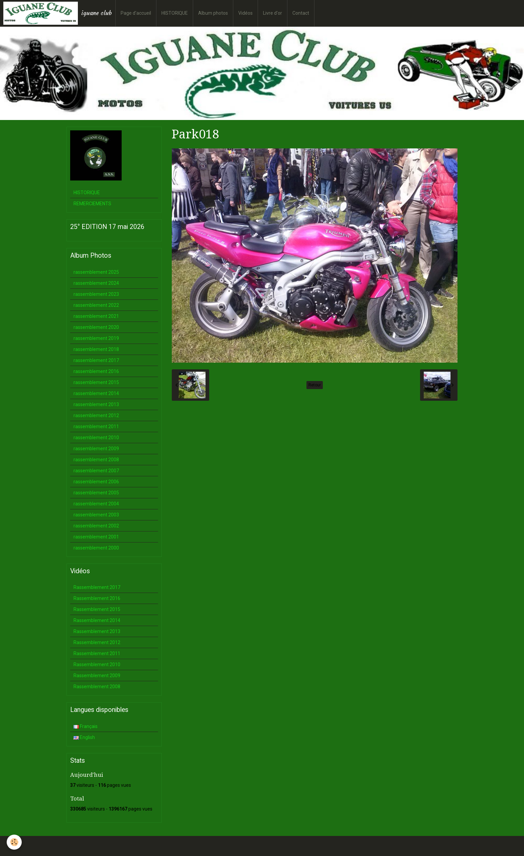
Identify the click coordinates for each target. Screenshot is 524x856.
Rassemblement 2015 (97, 609)
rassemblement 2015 (96, 382)
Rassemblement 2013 (97, 631)
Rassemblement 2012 (97, 642)
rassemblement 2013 (96, 404)
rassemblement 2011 (96, 426)
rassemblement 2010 (96, 437)
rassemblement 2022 (96, 305)
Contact (300, 13)
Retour (314, 385)
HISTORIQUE (174, 13)
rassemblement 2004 (96, 503)
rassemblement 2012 (96, 415)
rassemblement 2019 (96, 338)
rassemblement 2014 (96, 393)
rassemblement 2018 (96, 349)
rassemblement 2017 (96, 360)
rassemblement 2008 (96, 459)
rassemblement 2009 (96, 448)
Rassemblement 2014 (97, 620)
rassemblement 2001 (96, 536)
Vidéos (245, 13)
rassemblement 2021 (96, 316)
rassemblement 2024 (96, 283)
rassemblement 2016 (96, 371)
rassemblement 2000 (96, 548)
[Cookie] (14, 842)
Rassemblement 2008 (97, 686)
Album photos (213, 13)
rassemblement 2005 (96, 492)
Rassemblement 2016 (97, 598)
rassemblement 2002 (96, 525)
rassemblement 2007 (96, 470)
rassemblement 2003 (96, 514)
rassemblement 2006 (96, 481)
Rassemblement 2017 (97, 587)
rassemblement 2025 (96, 272)
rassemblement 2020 (96, 327)
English (84, 737)
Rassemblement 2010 (97, 664)
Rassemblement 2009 (97, 675)
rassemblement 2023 (96, 294)
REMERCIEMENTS (92, 203)
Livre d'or (272, 13)
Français (86, 726)
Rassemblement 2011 (97, 653)
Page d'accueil (136, 13)
